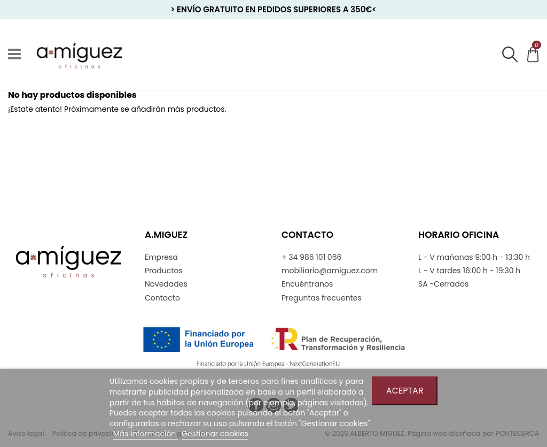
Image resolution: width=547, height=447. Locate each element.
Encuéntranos (307, 284)
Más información (145, 433)
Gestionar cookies (215, 433)
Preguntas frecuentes (322, 298)
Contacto (162, 298)
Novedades (166, 284)
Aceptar (405, 390)
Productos (164, 271)
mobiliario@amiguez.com (330, 271)
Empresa (161, 257)
